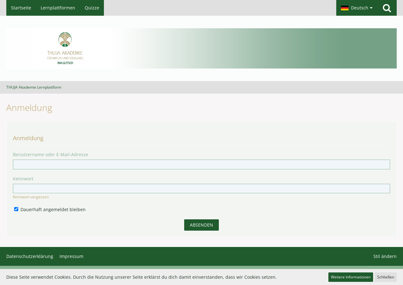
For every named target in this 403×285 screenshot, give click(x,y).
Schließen (385, 277)
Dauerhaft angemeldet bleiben (50, 209)
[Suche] (387, 8)
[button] (356, 8)
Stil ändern (385, 256)
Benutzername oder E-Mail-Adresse (50, 154)
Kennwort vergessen (31, 197)
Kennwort (23, 179)
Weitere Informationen (351, 277)
